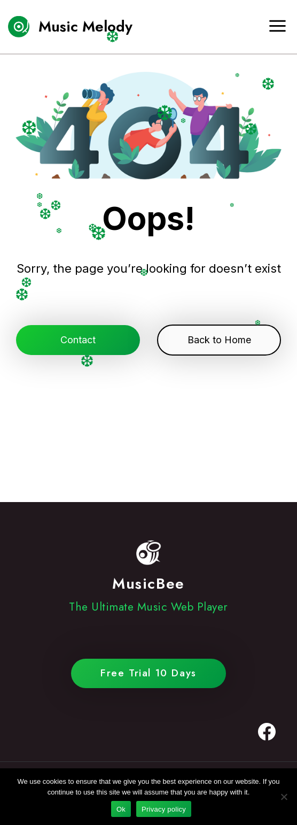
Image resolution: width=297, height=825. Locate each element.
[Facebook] (266, 732)
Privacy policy (164, 809)
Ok (121, 809)
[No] (283, 796)
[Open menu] (281, 26)
